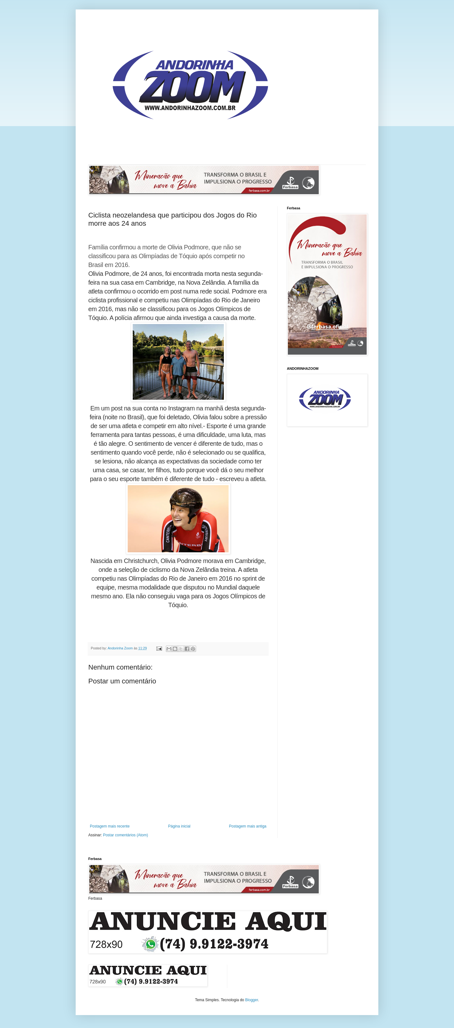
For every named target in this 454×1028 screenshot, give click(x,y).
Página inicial (179, 826)
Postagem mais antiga (247, 826)
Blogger (251, 1000)
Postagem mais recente (110, 826)
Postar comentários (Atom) (125, 835)
